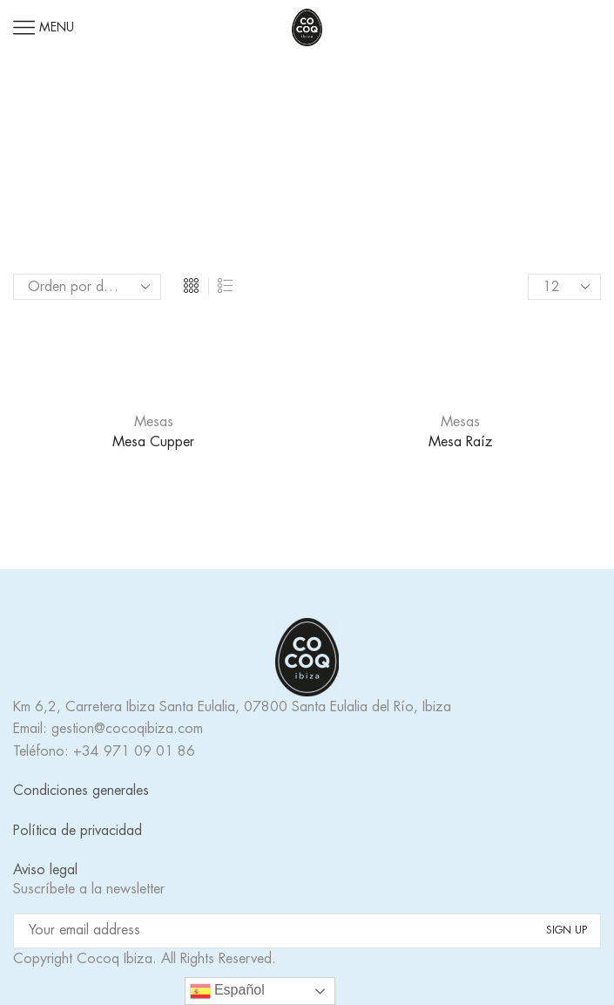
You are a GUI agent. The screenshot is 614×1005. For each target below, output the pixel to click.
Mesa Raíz (460, 442)
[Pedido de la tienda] (87, 287)
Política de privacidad (77, 831)
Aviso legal (45, 870)
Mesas (153, 422)
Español (227, 991)
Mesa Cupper (153, 442)
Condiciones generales (81, 791)
